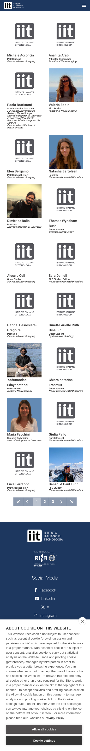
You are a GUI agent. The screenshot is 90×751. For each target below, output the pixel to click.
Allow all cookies (44, 729)
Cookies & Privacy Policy (47, 718)
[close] (82, 621)
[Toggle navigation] (84, 5)
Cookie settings (44, 740)
